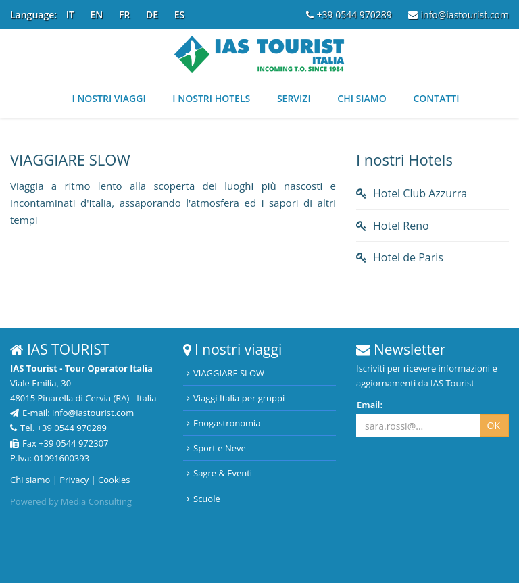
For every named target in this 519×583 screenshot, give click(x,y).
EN (97, 14)
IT (70, 14)
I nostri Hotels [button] (211, 98)
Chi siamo (361, 98)
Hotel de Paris (408, 257)
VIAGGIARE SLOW (225, 373)
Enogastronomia (224, 423)
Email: (369, 405)
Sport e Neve (216, 448)
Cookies (114, 480)
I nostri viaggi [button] (108, 98)
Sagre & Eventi (219, 473)
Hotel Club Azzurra (420, 193)
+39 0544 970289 (349, 14)
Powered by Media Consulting (71, 501)
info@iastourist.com (458, 14)
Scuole (203, 498)
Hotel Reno (401, 225)
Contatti (436, 98)
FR (124, 14)
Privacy (74, 480)
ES (179, 14)
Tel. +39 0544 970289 (58, 428)
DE (152, 14)
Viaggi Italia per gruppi (236, 398)
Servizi (294, 98)
